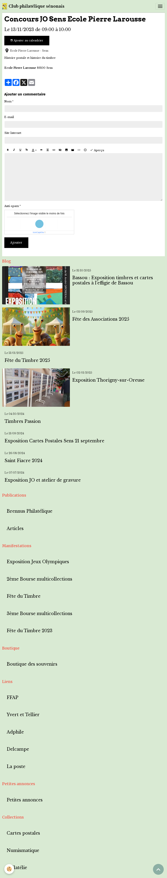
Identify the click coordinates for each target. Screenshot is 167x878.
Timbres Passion (23, 421)
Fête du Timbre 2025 (27, 360)
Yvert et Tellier (23, 714)
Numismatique (23, 850)
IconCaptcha (38, 232)
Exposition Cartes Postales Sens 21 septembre (54, 440)
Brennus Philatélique (29, 511)
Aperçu (97, 150)
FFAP (12, 697)
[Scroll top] (158, 869)
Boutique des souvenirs (32, 664)
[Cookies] (9, 869)
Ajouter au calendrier (26, 40)
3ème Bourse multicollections (39, 613)
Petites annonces (25, 800)
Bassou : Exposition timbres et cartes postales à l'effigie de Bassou (112, 280)
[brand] (33, 6)
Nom (7, 101)
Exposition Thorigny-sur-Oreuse (108, 380)
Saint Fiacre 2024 (23, 460)
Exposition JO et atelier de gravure (43, 480)
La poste (16, 766)
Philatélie (17, 867)
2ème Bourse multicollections (39, 579)
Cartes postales (23, 833)
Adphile (15, 732)
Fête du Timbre (23, 596)
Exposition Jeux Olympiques (38, 561)
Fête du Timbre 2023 (29, 630)
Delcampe (18, 749)
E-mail (9, 117)
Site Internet (12, 133)
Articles (15, 528)
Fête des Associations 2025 (100, 319)
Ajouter (16, 243)
